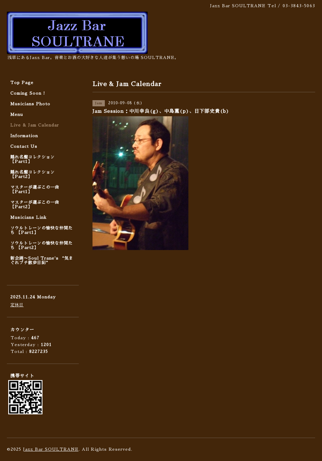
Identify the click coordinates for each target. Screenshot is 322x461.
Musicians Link (28, 217)
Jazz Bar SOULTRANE (50, 449)
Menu (16, 115)
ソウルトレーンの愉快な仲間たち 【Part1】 (41, 230)
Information (24, 136)
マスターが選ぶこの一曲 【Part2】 (34, 204)
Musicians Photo (30, 104)
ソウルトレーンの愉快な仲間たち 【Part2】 (41, 245)
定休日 (17, 305)
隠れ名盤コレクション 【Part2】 (32, 174)
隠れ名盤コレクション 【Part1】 (32, 159)
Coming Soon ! (27, 93)
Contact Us (23, 146)
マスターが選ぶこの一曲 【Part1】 (34, 189)
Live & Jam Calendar (34, 125)
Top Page (22, 83)
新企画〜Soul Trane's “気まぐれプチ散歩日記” (41, 260)
